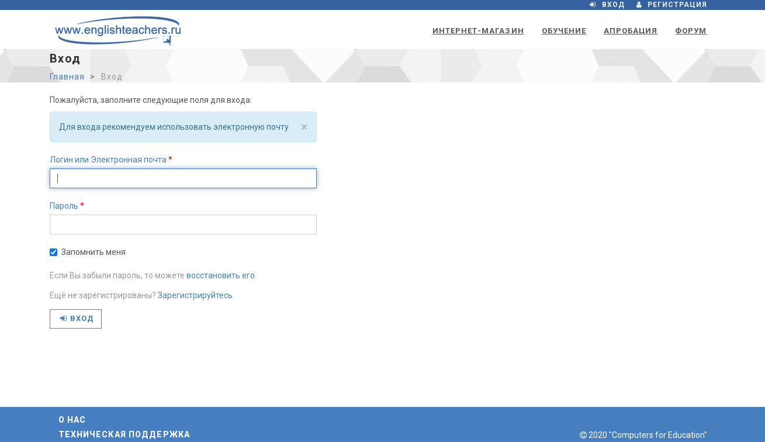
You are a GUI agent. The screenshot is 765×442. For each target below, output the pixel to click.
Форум (691, 30)
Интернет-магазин (478, 30)
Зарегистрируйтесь (195, 295)
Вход (77, 318)
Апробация (630, 30)
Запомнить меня (88, 252)
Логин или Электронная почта (108, 159)
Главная (67, 76)
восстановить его (220, 275)
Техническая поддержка (124, 434)
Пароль (64, 205)
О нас (72, 419)
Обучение (564, 30)
